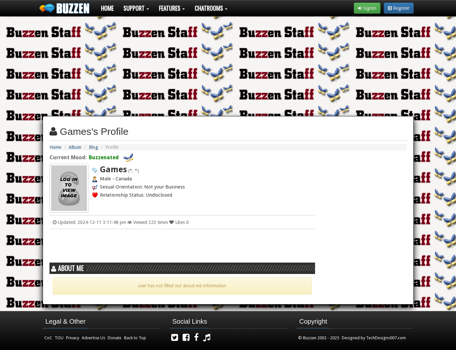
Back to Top (135, 337)
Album (75, 147)
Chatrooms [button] (211, 8)
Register (398, 8)
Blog (93, 147)
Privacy (72, 337)
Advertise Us (93, 337)
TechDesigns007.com (386, 337)
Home (107, 8)
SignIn (367, 8)
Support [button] (136, 8)
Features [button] (172, 8)
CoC (48, 337)
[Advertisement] (228, 63)
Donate (114, 337)
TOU (59, 337)
